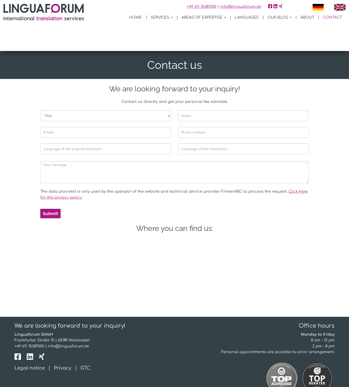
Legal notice (30, 341)
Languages (247, 17)
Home (135, 17)
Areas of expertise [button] (204, 17)
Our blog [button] (279, 17)
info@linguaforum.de (240, 7)
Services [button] (162, 17)
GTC (85, 341)
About (307, 17)
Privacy (62, 341)
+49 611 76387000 (201, 7)
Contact (332, 17)
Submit (50, 186)
